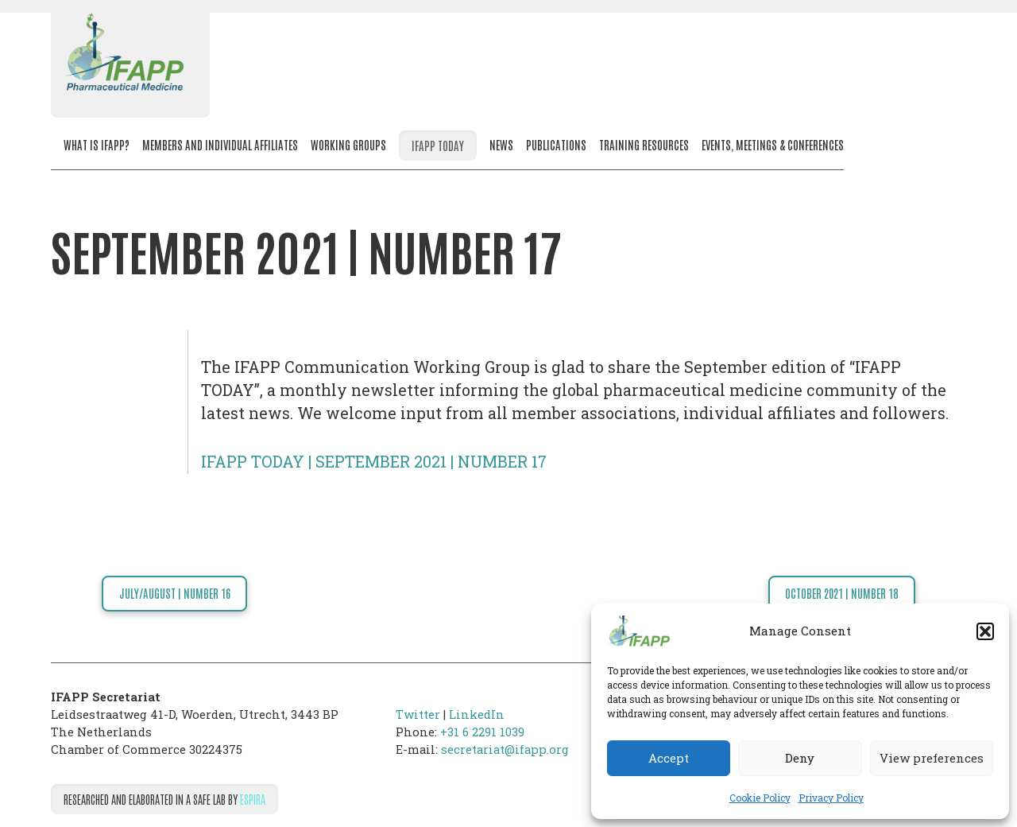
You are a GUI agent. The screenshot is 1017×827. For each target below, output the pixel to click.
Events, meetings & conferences (773, 144)
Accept (668, 758)
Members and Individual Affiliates (220, 144)
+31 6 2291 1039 (482, 732)
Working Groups (348, 144)
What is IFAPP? (97, 144)
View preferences (932, 758)
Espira (252, 798)
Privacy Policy (831, 797)
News (501, 144)
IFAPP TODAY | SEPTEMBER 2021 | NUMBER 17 (374, 462)
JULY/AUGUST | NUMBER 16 (174, 592)
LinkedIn (477, 714)
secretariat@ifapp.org (505, 749)
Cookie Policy (760, 797)
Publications (556, 144)
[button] (985, 631)
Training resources (644, 144)
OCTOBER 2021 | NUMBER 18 (841, 592)
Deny (799, 758)
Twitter (418, 714)
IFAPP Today (438, 145)
